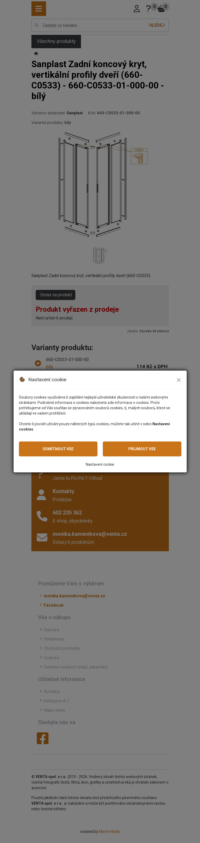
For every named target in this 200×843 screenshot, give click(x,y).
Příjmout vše (142, 449)
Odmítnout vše (58, 449)
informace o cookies (132, 402)
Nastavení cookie (100, 464)
